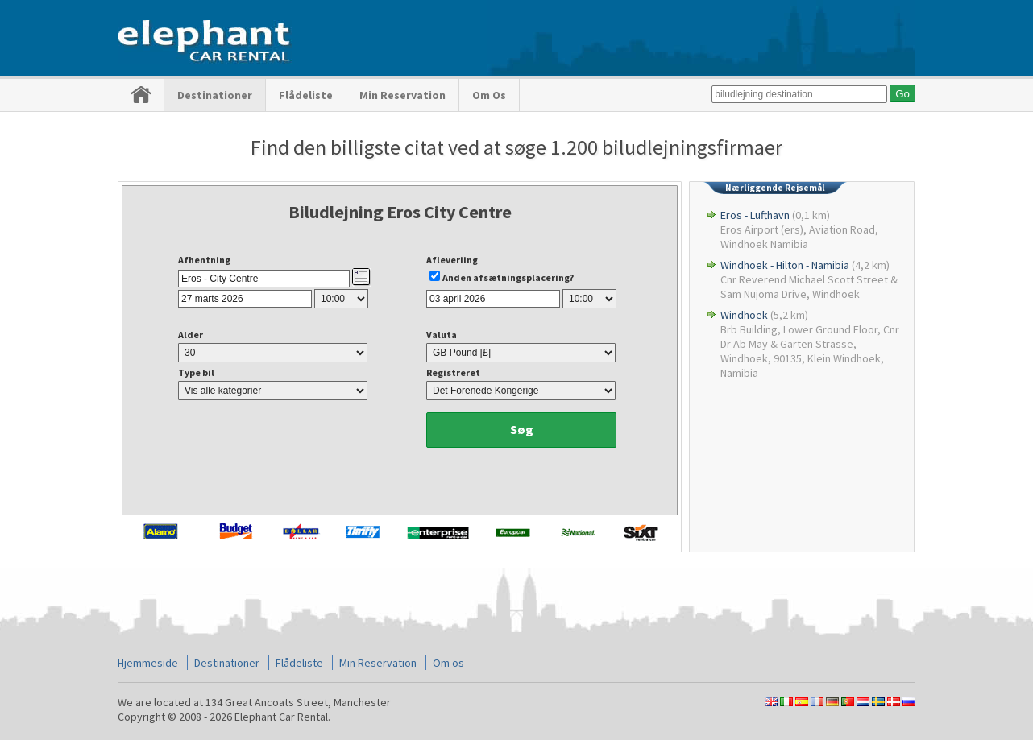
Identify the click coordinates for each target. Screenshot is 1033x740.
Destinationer (214, 95)
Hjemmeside (148, 662)
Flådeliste (306, 95)
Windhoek (744, 315)
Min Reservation (402, 95)
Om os (489, 95)
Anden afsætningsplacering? (508, 277)
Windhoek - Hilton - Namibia (784, 265)
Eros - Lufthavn (755, 215)
